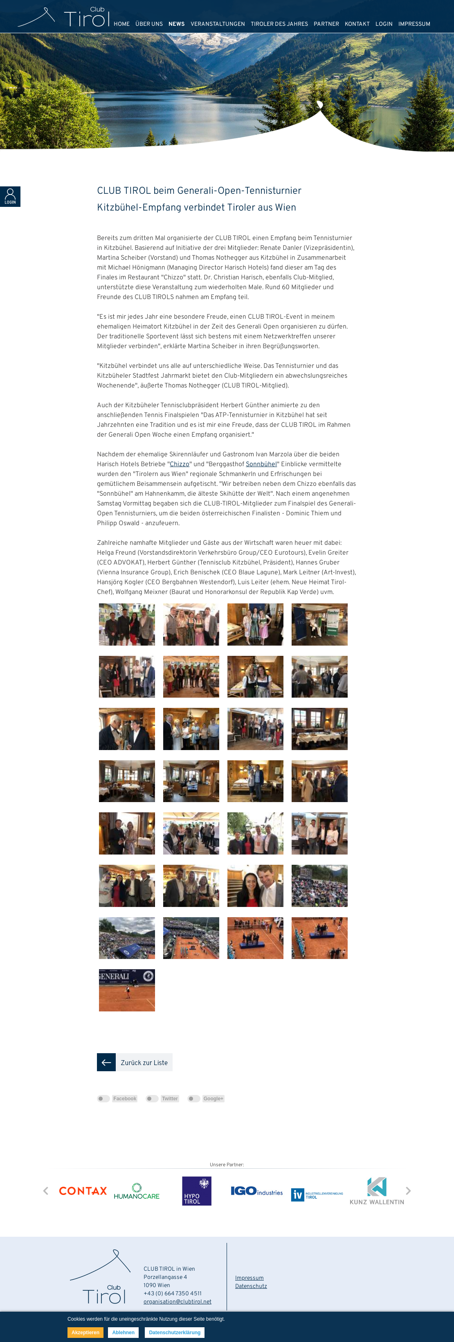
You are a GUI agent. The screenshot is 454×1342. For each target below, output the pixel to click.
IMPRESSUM (414, 24)
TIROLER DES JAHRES (279, 24)
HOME (122, 24)
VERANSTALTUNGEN (218, 24)
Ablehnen (123, 1332)
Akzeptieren (85, 1332)
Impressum (249, 1278)
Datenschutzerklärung (174, 1332)
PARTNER (326, 24)
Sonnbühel (261, 464)
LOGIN (384, 24)
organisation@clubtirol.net (177, 1302)
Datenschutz (251, 1286)
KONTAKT (357, 24)
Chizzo (179, 464)
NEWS (177, 24)
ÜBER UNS (149, 24)
